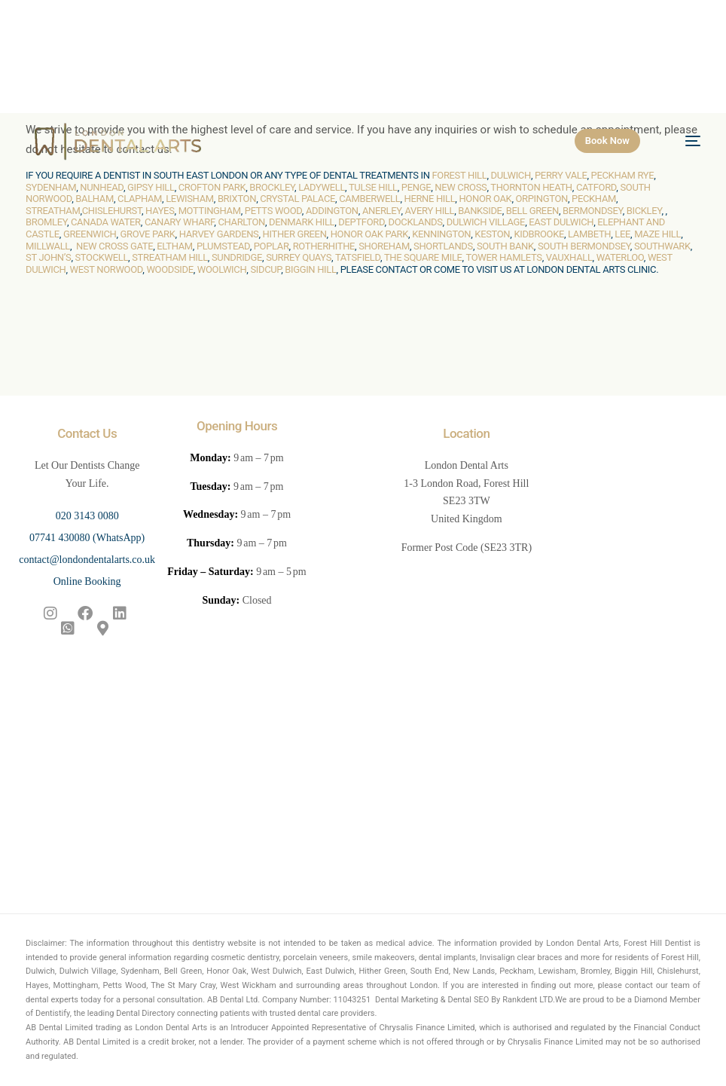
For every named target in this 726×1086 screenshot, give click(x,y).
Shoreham (384, 246)
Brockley (271, 187)
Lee (622, 234)
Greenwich (90, 234)
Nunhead (102, 187)
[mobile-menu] (683, 141)
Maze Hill (657, 234)
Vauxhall (569, 257)
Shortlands (443, 246)
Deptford (361, 222)
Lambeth (589, 234)
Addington (332, 210)
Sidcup (265, 269)
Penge (416, 187)
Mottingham (209, 210)
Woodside (169, 269)
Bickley (644, 210)
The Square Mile (423, 257)
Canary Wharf (179, 222)
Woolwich (222, 269)
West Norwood (106, 269)
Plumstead (223, 246)
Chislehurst (112, 210)
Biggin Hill (310, 269)
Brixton (237, 198)
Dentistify (52, 1013)
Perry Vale (561, 175)
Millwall (48, 246)
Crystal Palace (297, 198)
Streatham (53, 210)
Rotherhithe (324, 246)
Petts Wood (273, 210)
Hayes (159, 210)
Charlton (241, 222)
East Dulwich (561, 222)
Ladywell (321, 187)
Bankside (480, 210)
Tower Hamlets (503, 257)
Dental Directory (145, 1013)
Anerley (381, 210)
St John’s (48, 257)
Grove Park (147, 234)
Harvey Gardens (219, 234)
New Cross (461, 187)
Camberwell (369, 198)
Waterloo (620, 257)
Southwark (662, 246)
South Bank (505, 246)
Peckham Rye (622, 175)
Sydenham (51, 187)
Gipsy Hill (151, 187)
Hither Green (295, 234)
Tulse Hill (373, 187)
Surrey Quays (298, 257)
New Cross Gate (114, 246)
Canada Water (106, 222)
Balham (94, 198)
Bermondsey (593, 210)
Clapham (139, 198)
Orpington (542, 198)
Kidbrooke (539, 234)
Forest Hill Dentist (657, 943)
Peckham (594, 198)
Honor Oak (485, 198)
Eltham (175, 246)
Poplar (271, 246)
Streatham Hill (170, 257)
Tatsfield (357, 257)
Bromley (46, 222)
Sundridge (237, 257)
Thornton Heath (531, 187)
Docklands (416, 222)
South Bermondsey (584, 246)
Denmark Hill (301, 222)
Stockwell (101, 257)
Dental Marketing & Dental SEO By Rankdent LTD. (465, 1000)
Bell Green (532, 210)
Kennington (441, 234)
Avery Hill (430, 210)
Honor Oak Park (369, 234)
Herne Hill (429, 198)
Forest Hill (459, 175)
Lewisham (190, 198)
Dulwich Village (486, 222)
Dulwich (511, 175)
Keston (492, 234)
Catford (596, 187)
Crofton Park (212, 187)
